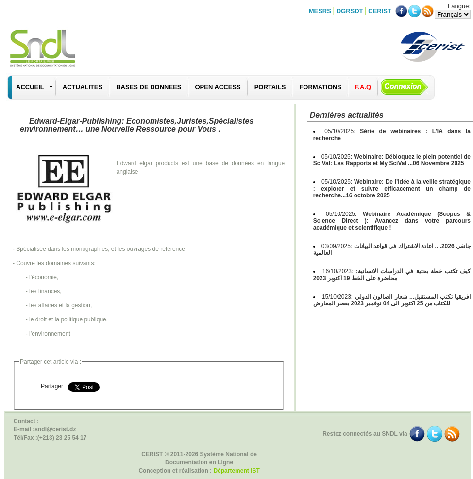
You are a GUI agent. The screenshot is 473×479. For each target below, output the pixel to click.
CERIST (379, 11)
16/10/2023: (392, 275)
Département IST (236, 470)
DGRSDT (350, 11)
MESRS (320, 11)
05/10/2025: (392, 160)
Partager (52, 386)
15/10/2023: (392, 300)
